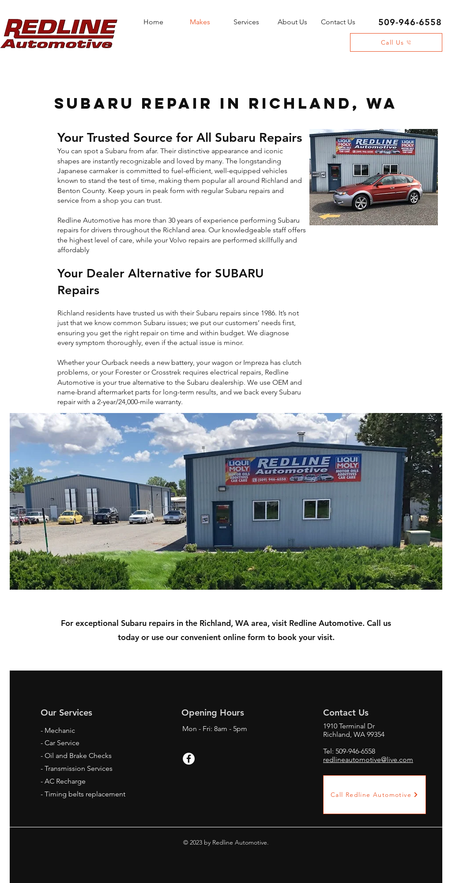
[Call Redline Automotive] (374, 794)
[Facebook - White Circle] (189, 759)
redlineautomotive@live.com (368, 759)
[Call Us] (396, 42)
